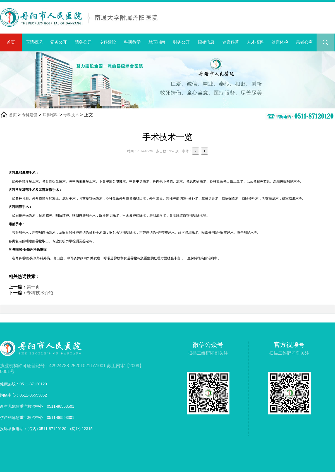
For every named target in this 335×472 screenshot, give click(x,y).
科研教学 (132, 42)
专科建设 (107, 42)
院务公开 (83, 42)
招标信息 (206, 42)
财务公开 (181, 42)
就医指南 (157, 42)
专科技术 (71, 115)
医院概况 (34, 42)
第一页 (33, 286)
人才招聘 (255, 42)
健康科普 (230, 42)
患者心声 (304, 42)
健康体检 (279, 42)
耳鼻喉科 (50, 115)
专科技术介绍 (40, 292)
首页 (11, 42)
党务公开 (58, 42)
